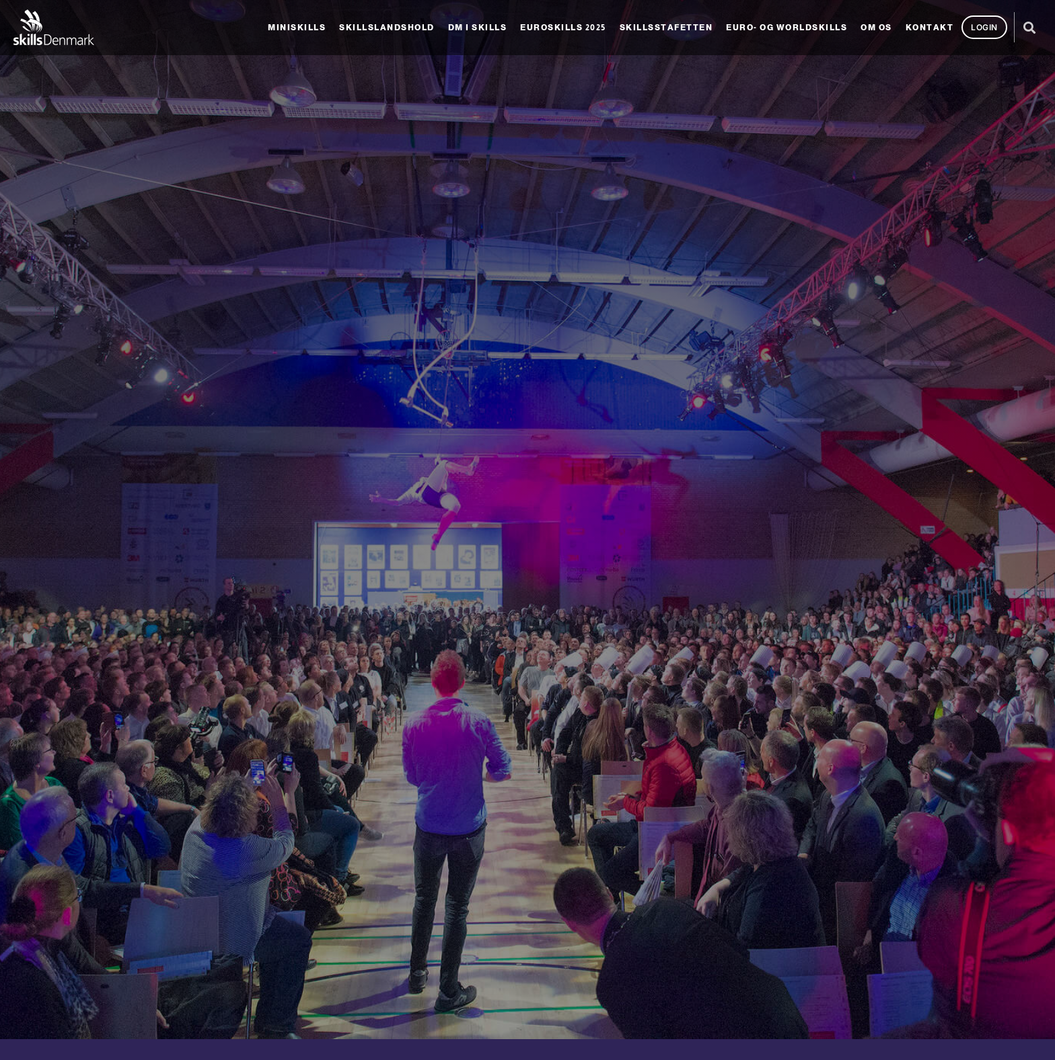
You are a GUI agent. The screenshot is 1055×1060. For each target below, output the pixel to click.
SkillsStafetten (666, 27)
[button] (1030, 27)
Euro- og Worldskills (786, 27)
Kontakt (930, 27)
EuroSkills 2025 (563, 27)
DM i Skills (477, 27)
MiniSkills (297, 27)
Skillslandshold (387, 27)
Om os (876, 27)
